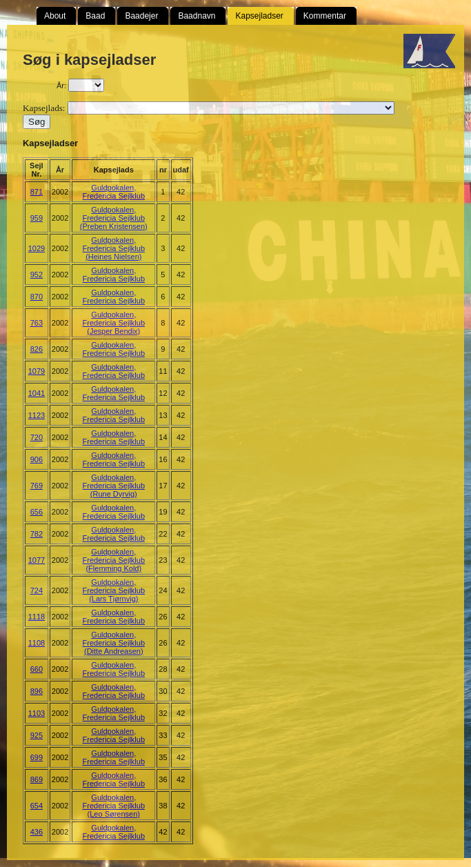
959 (36, 218)
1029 (36, 248)
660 (36, 669)
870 (36, 296)
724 (36, 590)
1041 (36, 393)
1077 (36, 560)
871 (36, 192)
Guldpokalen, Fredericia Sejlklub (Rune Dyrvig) (114, 485)
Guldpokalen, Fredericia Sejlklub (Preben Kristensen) (114, 218)
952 (36, 274)
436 (36, 832)
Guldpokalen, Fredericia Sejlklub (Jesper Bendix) (114, 322)
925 (36, 735)
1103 (36, 713)
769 (36, 485)
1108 (36, 643)
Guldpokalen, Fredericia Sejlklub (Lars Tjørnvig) (114, 590)
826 (36, 349)
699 (36, 757)
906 (36, 459)
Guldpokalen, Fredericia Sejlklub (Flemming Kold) (114, 560)
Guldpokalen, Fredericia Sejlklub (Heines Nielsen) (114, 248)
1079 (36, 371)
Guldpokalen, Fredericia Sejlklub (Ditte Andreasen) (114, 642)
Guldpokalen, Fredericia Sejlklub (114, 191)
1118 (36, 616)
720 (36, 437)
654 (36, 805)
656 (36, 512)
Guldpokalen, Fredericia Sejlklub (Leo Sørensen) (114, 805)
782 (36, 534)
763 (36, 323)
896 (36, 691)
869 (36, 779)
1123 (36, 415)
